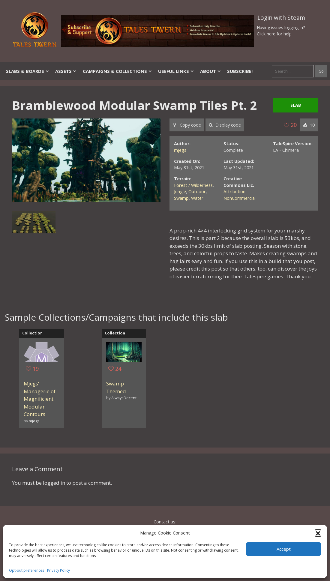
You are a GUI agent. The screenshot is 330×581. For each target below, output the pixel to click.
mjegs (180, 150)
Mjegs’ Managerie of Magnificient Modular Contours (40, 399)
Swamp (181, 198)
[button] (318, 533)
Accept (284, 549)
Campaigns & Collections (117, 71)
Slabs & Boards (27, 71)
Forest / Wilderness (193, 185)
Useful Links (176, 71)
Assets (66, 71)
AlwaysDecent (123, 397)
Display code (225, 125)
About (210, 71)
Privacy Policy (58, 570)
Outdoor (197, 191)
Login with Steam (281, 18)
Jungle (180, 191)
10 (309, 125)
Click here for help (274, 34)
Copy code (187, 125)
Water (197, 198)
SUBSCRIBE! (240, 71)
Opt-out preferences (26, 570)
